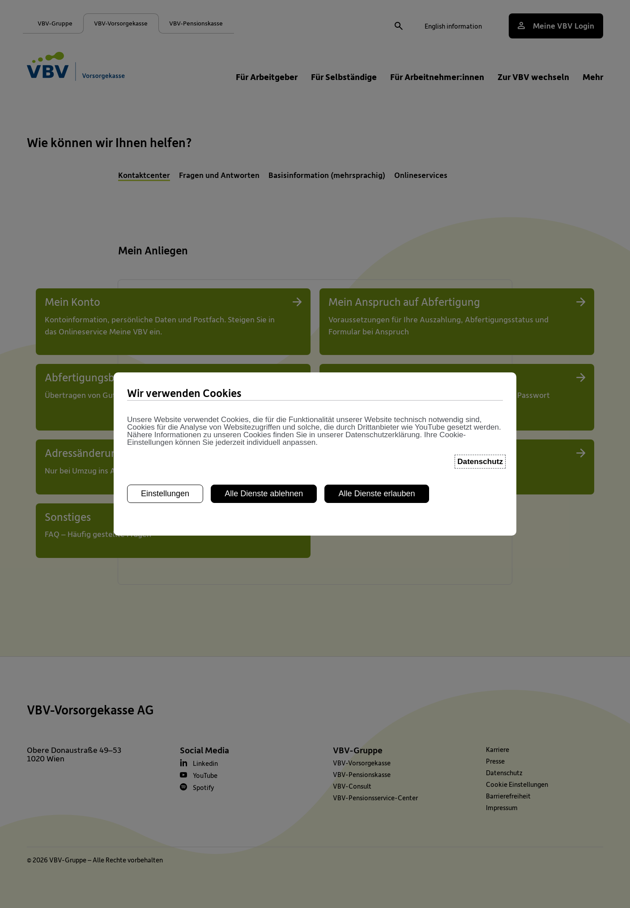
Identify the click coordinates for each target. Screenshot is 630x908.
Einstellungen (165, 397)
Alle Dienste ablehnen (264, 397)
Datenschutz (480, 365)
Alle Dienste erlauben (376, 397)
